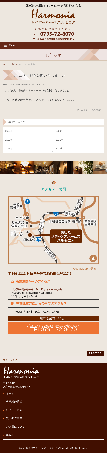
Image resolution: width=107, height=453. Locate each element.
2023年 (59, 131)
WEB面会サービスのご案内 (90, 110)
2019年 (59, 148)
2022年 (9, 139)
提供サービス (14, 410)
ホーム (10, 393)
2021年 (59, 139)
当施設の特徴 (14, 401)
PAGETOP (95, 353)
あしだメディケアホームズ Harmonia (52, 448)
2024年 (9, 131)
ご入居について (15, 426)
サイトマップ (10, 359)
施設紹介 (11, 435)
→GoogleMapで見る (83, 268)
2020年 (9, 148)
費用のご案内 (14, 418)
